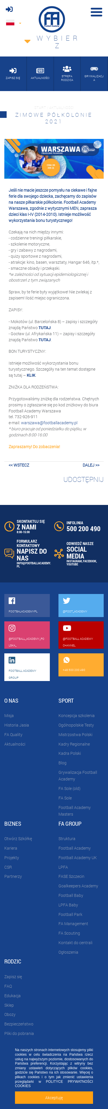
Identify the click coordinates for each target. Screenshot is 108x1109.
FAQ (8, 986)
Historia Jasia (16, 725)
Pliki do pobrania (19, 1033)
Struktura (66, 838)
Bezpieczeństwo (18, 1024)
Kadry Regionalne (74, 744)
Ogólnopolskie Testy (76, 725)
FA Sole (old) (69, 788)
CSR (8, 867)
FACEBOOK (89, 561)
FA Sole (65, 798)
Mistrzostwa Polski (75, 734)
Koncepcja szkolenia (76, 715)
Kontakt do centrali (75, 942)
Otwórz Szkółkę (18, 838)
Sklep (9, 1005)
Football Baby (70, 895)
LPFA (63, 867)
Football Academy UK (77, 857)
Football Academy (74, 848)
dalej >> (91, 465)
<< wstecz (19, 465)
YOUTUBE (72, 564)
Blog (62, 762)
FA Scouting (69, 933)
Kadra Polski (69, 753)
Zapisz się (13, 976)
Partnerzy (13, 876)
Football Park (70, 914)
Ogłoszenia (68, 952)
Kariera (10, 848)
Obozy (10, 1014)
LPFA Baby (68, 905)
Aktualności (14, 744)
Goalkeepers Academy (78, 886)
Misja (9, 715)
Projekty (11, 857)
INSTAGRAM (74, 561)
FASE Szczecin (71, 876)
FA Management (73, 923)
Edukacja (12, 995)
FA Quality (13, 734)
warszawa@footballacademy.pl (49, 422)
